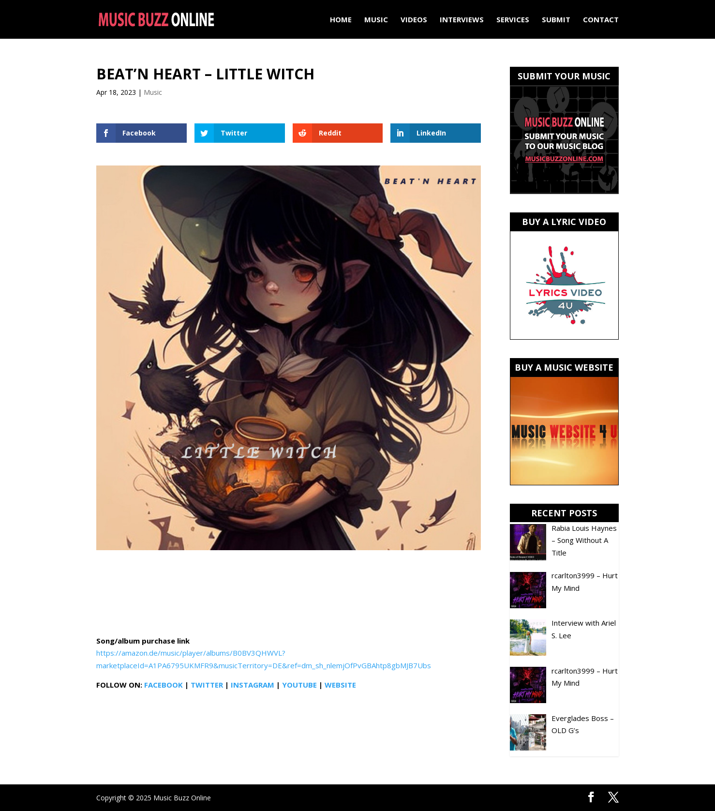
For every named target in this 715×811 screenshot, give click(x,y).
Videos (414, 20)
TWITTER (207, 685)
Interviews (462, 20)
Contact (601, 20)
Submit (556, 20)
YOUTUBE (299, 685)
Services (512, 20)
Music (376, 20)
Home (341, 20)
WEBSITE (340, 685)
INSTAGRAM (252, 685)
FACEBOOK (163, 685)
